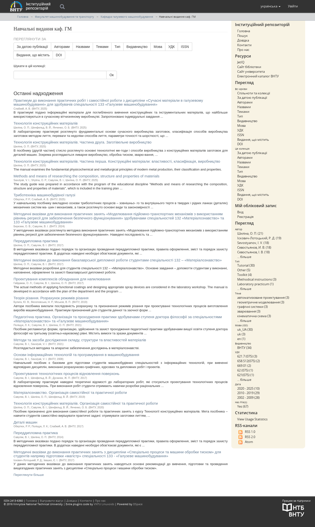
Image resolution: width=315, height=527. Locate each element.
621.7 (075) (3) (247, 356)
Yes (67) (242, 406)
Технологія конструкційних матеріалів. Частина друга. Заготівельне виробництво (83, 142)
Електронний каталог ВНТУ (258, 76)
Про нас (243, 49)
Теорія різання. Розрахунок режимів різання (51, 298)
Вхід (240, 212)
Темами (102, 47)
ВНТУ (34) (244, 347)
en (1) (241, 339)
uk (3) (241, 334)
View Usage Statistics (252, 419)
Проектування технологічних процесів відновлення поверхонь (66, 373)
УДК (171, 47)
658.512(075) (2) (248, 361)
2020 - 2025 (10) (248, 388)
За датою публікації (32, 47)
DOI (59, 55)
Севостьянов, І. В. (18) (253, 252)
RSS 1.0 (246, 431)
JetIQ (240, 62)
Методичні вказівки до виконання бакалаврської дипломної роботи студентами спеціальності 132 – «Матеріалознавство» (118, 260)
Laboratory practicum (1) (255, 284)
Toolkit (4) (244, 274)
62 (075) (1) (245, 370)
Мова (158, 47)
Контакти (244, 45)
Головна (22, 16)
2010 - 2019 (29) (248, 393)
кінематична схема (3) (254, 316)
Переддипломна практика (36, 241)
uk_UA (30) (245, 329)
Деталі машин (25, 422)
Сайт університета (251, 71)
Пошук (242, 35)
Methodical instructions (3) (256, 279)
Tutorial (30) (246, 265)
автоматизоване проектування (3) (263, 297)
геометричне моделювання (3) (260, 302)
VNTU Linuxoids (104, 504)
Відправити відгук (51, 500)
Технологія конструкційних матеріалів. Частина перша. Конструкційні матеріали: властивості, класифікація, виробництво (117, 161)
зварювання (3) (248, 311)
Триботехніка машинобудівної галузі (44, 195)
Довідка (243, 40)
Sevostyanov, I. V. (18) (253, 243)
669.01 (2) (244, 365)
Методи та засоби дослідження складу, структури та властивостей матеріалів (80, 340)
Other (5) (243, 270)
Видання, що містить (33, 55)
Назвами (83, 47)
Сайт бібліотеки (249, 67)
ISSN (185, 47)
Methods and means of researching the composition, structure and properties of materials (86, 176)
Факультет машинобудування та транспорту (64, 16)
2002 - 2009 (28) (248, 397)
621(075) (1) (245, 375)
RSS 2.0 (246, 437)
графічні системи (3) (252, 306)
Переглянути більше (29, 475)
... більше (244, 257)
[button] (270, 6)
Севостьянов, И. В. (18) (254, 247)
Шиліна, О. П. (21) (250, 233)
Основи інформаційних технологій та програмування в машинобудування (76, 355)
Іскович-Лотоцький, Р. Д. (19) (259, 238)
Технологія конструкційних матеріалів (46, 123)
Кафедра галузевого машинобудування (127, 16)
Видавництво (137, 47)
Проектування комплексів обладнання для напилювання (62, 279)
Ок (112, 75)
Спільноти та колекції (253, 93)
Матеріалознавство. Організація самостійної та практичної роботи (70, 392)
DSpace (137, 504)
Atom (245, 442)
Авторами (62, 47)
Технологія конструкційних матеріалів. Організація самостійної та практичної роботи (86, 403)
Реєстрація (245, 216)
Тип (117, 47)
